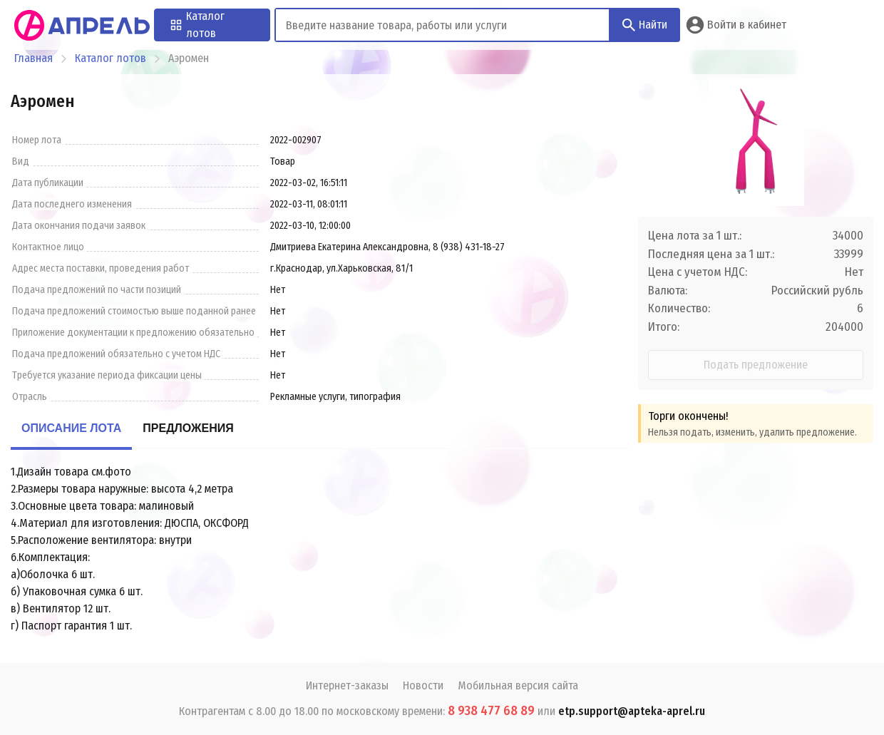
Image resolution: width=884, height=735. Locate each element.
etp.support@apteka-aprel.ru (631, 711)
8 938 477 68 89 (491, 711)
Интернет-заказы (347, 685)
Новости (423, 685)
